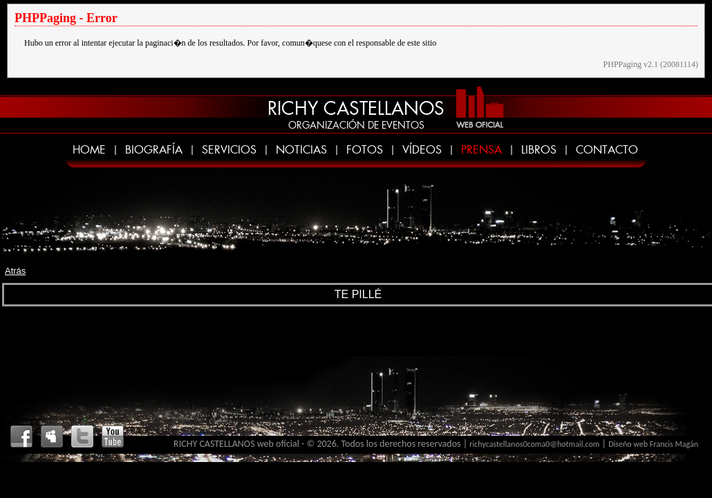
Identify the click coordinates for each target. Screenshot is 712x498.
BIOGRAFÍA (153, 150)
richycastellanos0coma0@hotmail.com (534, 444)
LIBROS (538, 150)
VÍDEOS (422, 150)
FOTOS (364, 150)
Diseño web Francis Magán (653, 444)
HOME (89, 150)
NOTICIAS (301, 150)
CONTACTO (607, 150)
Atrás (15, 271)
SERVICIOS (229, 150)
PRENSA (481, 150)
